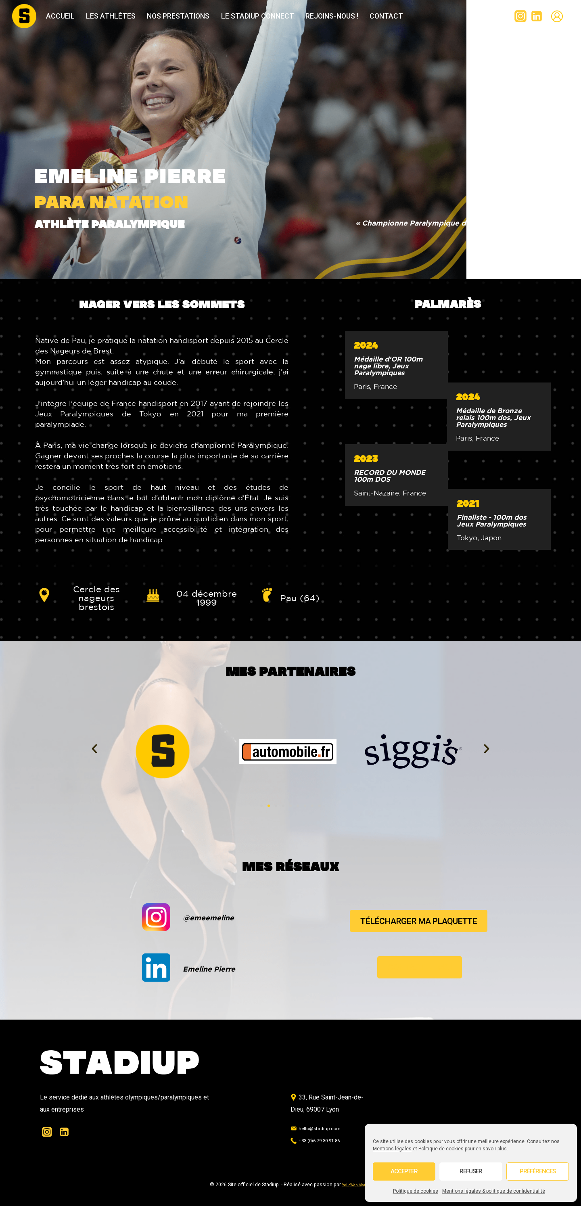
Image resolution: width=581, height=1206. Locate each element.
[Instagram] (520, 16)
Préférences (538, 1171)
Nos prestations (178, 16)
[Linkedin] (537, 16)
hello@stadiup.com (321, 1128)
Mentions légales (392, 1149)
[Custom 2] (557, 16)
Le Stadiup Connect (257, 16)
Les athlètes (111, 16)
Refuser (471, 1171)
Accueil (60, 16)
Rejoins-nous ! (331, 16)
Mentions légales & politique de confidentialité (493, 1191)
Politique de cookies (415, 1191)
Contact (386, 16)
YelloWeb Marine (357, 1184)
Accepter (404, 1171)
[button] (94, 749)
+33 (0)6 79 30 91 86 (324, 1140)
